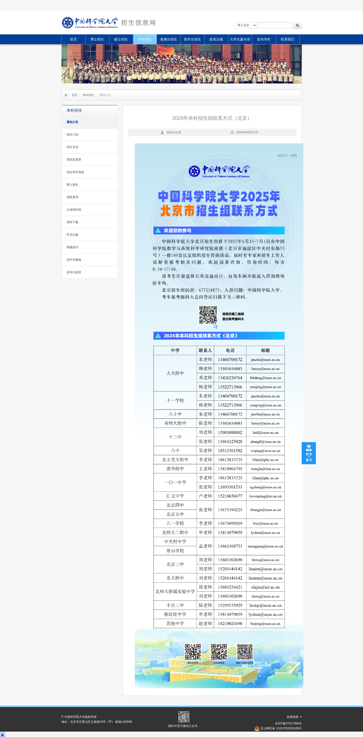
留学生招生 (192, 39)
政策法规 (216, 39)
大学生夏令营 (240, 39)
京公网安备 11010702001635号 (281, 728)
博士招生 (97, 39)
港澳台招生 (168, 39)
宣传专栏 (264, 39)
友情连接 (294, 717)
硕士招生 (121, 39)
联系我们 (288, 39)
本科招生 (145, 39)
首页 (73, 39)
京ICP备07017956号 (288, 723)
